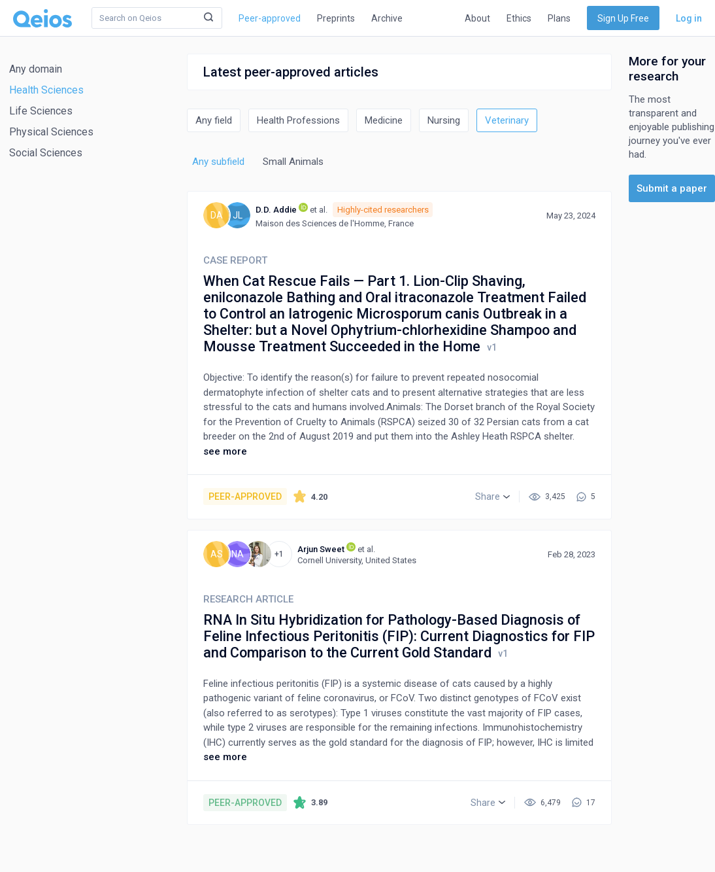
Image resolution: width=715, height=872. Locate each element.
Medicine (384, 120)
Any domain (35, 69)
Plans (559, 18)
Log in (689, 18)
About (477, 18)
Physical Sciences (51, 132)
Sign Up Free (623, 18)
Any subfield (218, 161)
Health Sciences (46, 90)
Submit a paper (672, 188)
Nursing (443, 120)
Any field (213, 120)
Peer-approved (270, 18)
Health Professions (298, 120)
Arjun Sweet (320, 549)
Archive (387, 18)
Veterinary (507, 120)
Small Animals (293, 161)
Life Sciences (41, 111)
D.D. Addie (276, 210)
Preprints (336, 18)
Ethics (519, 18)
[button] (492, 496)
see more (225, 451)
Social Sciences (45, 153)
